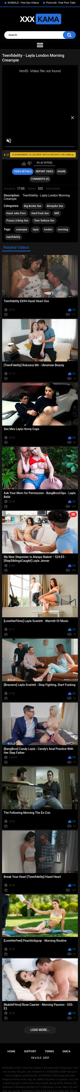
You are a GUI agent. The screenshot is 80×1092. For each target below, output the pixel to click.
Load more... (40, 1030)
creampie (21, 229)
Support (30, 1051)
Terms (49, 1051)
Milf (56, 213)
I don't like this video (29, 163)
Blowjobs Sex (55, 206)
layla (35, 229)
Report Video (44, 171)
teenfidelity (13, 237)
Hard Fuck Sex (40, 213)
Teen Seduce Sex (44, 220)
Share (61, 171)
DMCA (66, 1051)
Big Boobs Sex (32, 206)
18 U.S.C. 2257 (40, 1057)
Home (11, 1051)
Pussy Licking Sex (17, 220)
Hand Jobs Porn (16, 213)
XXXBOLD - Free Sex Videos (23, 2)
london (48, 229)
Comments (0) (40, 178)
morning (63, 229)
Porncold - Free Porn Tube (60, 2)
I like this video (24, 163)
